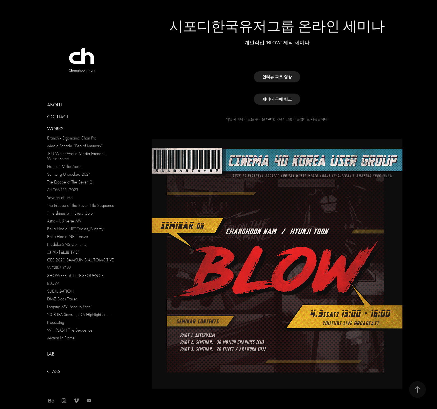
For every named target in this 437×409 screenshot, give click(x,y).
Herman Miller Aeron (64, 166)
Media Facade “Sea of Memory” (75, 145)
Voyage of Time (60, 197)
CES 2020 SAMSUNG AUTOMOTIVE (80, 260)
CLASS (53, 371)
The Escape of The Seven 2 (69, 182)
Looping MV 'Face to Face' (69, 306)
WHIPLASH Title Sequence (70, 330)
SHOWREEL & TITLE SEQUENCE (75, 275)
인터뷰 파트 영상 (277, 77)
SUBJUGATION (60, 291)
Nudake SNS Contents (66, 244)
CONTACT (58, 117)
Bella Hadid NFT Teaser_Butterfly (75, 228)
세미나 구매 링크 (277, 99)
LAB (51, 354)
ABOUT (54, 105)
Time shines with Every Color (70, 213)
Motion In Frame (61, 338)
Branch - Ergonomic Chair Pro (71, 138)
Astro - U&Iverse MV (64, 221)
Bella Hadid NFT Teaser (67, 236)
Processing (55, 322)
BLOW (53, 283)
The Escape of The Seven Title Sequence (80, 205)
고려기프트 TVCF (63, 252)
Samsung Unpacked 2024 (69, 174)
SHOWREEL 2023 (62, 189)
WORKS (55, 129)
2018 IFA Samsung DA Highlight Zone (79, 314)
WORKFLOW (59, 267)
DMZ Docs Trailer (62, 299)
